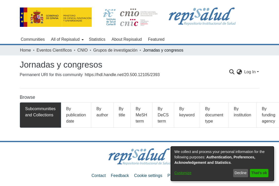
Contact (98, 175)
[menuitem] (67, 39)
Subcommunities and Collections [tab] (40, 112)
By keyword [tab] (187, 112)
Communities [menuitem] (33, 39)
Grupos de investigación (115, 50)
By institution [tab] (242, 112)
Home (25, 50)
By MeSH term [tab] (141, 115)
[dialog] (222, 164)
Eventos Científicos (54, 50)
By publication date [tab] (76, 115)
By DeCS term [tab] (163, 115)
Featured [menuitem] (156, 39)
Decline (241, 173)
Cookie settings (148, 175)
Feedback (120, 175)
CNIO (82, 50)
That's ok (259, 173)
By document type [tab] (214, 115)
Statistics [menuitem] (97, 39)
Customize (182, 173)
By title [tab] (122, 112)
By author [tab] (102, 112)
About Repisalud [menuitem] (127, 39)
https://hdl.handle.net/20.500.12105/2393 (122, 74)
